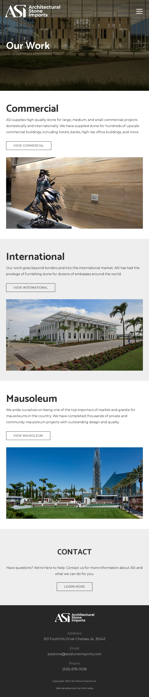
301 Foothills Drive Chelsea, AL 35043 (74, 639)
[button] (139, 11)
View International (30, 287)
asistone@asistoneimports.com (74, 654)
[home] (32, 11)
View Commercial (28, 145)
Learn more (74, 586)
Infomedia (87, 688)
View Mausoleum (28, 436)
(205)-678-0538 (74, 669)
